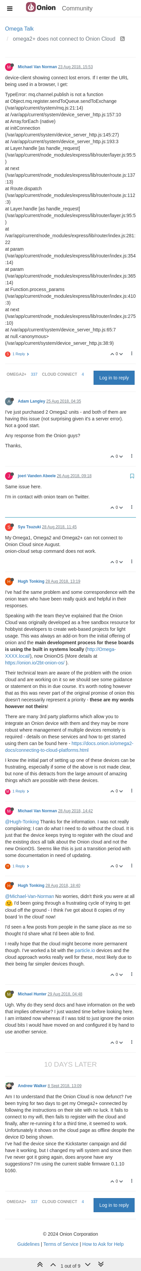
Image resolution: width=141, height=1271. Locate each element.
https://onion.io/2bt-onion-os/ (35, 662)
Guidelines (28, 1244)
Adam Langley (31, 401)
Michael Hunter (32, 994)
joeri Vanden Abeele (37, 476)
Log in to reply (114, 377)
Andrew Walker (32, 1085)
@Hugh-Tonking (22, 821)
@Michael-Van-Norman (29, 896)
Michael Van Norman (37, 67)
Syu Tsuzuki (29, 527)
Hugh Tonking (31, 581)
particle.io (85, 950)
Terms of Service (60, 1244)
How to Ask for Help (103, 1244)
